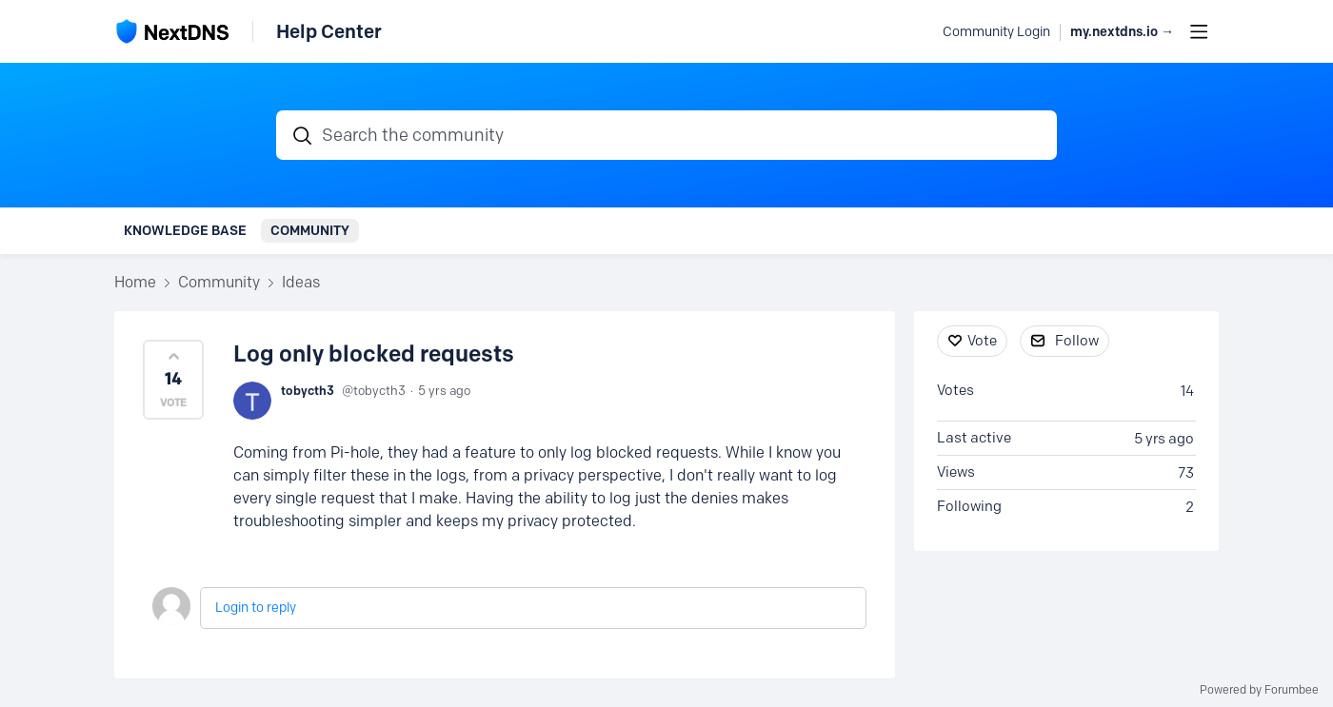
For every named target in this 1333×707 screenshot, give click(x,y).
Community (309, 230)
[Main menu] (1199, 31)
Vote (982, 340)
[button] (173, 380)
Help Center (329, 31)
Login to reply (255, 607)
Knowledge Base (185, 230)
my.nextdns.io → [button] (1122, 32)
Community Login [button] (996, 32)
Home (135, 282)
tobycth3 (307, 390)
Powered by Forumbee (1259, 690)
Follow (1077, 340)
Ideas (301, 282)
